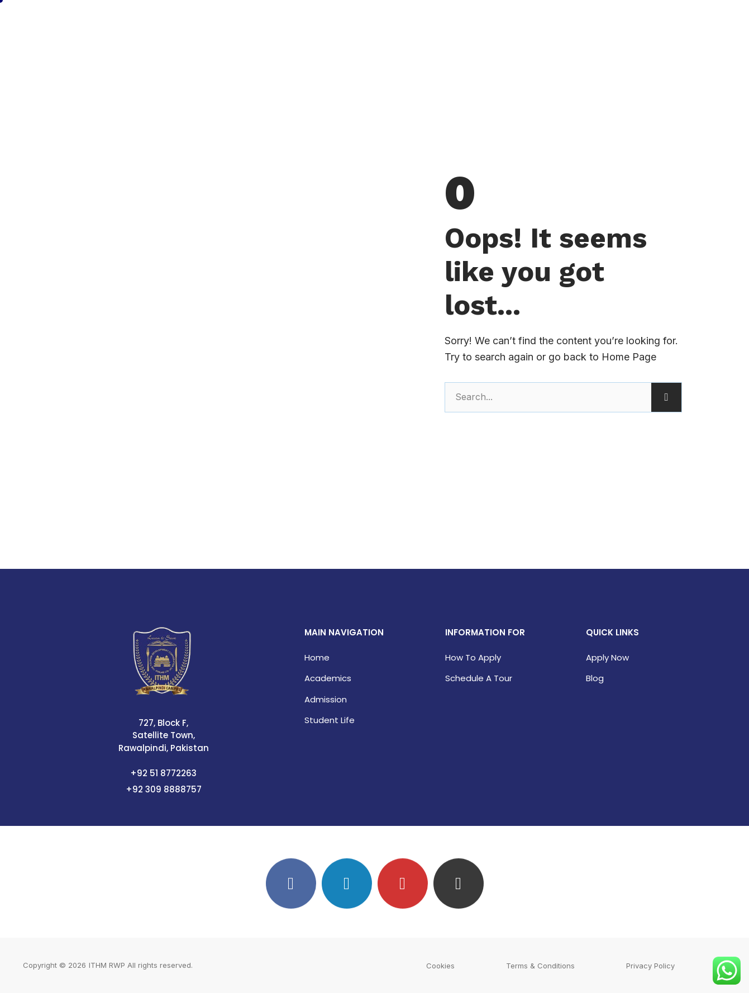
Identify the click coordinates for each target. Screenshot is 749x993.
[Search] (666, 397)
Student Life (329, 720)
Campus (587, 24)
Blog (595, 678)
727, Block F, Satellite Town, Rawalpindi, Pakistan (163, 735)
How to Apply (473, 657)
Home (391, 24)
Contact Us (649, 24)
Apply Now (607, 657)
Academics (451, 24)
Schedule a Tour (478, 678)
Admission (325, 699)
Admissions (522, 24)
